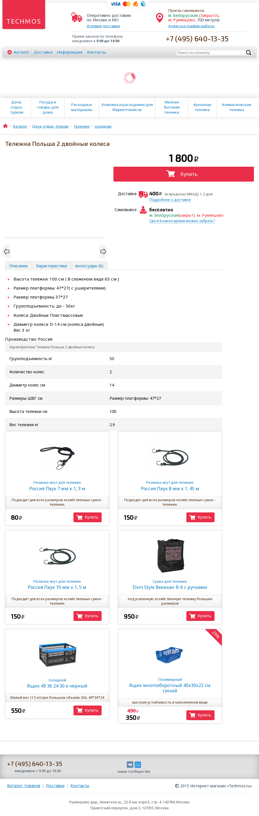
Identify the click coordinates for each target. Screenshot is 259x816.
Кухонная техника (202, 107)
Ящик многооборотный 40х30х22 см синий (169, 685)
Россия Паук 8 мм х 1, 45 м (169, 485)
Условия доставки (103, 26)
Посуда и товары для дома (48, 107)
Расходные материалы (81, 107)
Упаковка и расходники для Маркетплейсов (127, 107)
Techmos (23, 21)
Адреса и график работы (191, 26)
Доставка (43, 52)
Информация (69, 52)
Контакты (96, 52)
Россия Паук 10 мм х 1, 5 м (57, 584)
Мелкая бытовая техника (172, 107)
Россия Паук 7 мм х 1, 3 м (57, 485)
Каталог (22, 52)
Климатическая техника (236, 107)
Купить (189, 174)
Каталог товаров (23, 785)
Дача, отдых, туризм (16, 107)
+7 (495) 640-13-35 (197, 38)
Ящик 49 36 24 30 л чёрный (57, 683)
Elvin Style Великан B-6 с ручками (169, 584)
